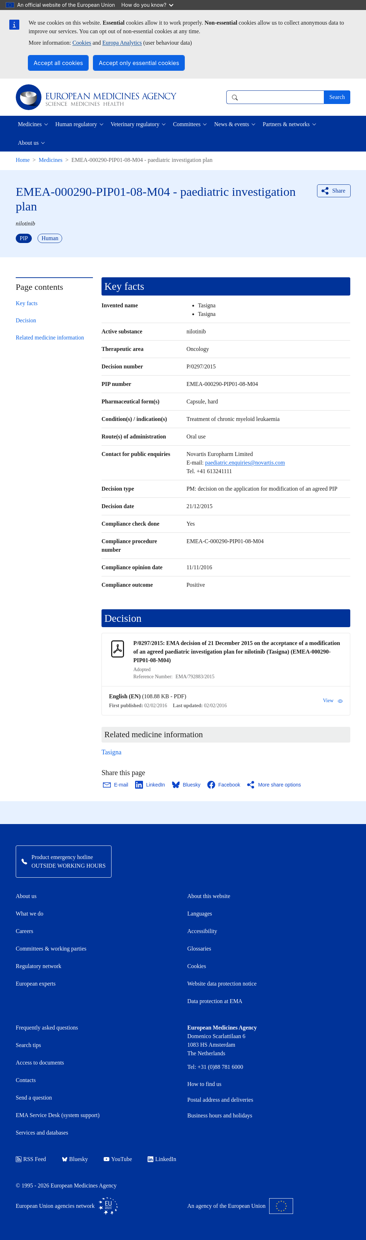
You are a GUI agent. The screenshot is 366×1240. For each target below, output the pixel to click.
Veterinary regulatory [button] (135, 124)
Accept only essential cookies (139, 62)
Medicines (51, 160)
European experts (36, 984)
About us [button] (28, 143)
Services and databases (42, 1133)
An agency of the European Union (240, 1206)
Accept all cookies (58, 62)
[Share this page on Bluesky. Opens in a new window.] (186, 784)
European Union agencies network (67, 1206)
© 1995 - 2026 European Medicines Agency (66, 1185)
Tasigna (112, 752)
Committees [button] (187, 124)
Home (23, 160)
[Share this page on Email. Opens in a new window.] (116, 784)
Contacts (26, 1080)
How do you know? (148, 5)
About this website (208, 896)
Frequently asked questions (47, 1028)
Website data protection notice (222, 984)
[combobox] (275, 97)
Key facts (27, 303)
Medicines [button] (30, 124)
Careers (24, 931)
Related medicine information (50, 337)
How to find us (204, 1084)
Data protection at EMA (214, 1001)
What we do (29, 914)
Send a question (34, 1098)
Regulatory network (38, 966)
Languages (199, 914)
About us (26, 896)
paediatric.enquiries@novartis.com (245, 463)
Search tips (28, 1045)
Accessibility (202, 931)
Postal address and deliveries (220, 1100)
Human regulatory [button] (76, 124)
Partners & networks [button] (286, 124)
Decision (26, 320)
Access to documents (40, 1063)
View (333, 701)
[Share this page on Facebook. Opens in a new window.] (224, 784)
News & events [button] (231, 124)
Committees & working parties (51, 949)
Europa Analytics (122, 43)
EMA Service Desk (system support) (58, 1115)
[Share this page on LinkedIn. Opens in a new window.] (150, 784)
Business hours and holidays (219, 1115)
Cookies (82, 43)
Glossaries (199, 949)
